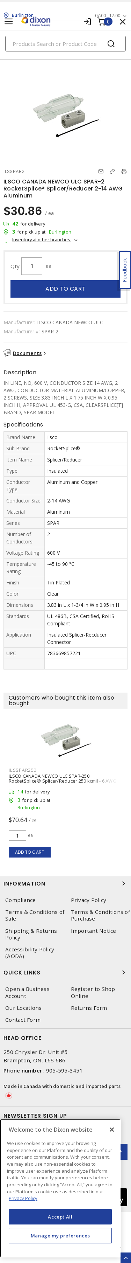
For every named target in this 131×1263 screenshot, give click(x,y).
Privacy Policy (89, 900)
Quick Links (65, 972)
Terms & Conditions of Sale (34, 915)
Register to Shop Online (93, 992)
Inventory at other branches (41, 239)
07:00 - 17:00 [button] (107, 16)
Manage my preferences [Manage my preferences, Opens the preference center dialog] (60, 1236)
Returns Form (89, 1008)
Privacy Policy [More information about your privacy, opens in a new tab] (23, 1198)
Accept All (60, 1217)
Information (65, 883)
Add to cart (65, 289)
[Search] (65, 43)
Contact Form (23, 1019)
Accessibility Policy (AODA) (29, 952)
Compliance (20, 900)
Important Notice (93, 931)
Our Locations (23, 1008)
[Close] (111, 1129)
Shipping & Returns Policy (31, 934)
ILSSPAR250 (22, 770)
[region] (60, 1188)
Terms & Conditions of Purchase (100, 915)
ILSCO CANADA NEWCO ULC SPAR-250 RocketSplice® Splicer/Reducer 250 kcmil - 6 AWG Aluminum (62, 781)
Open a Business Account (27, 992)
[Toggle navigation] (8, 21)
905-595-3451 (64, 1070)
